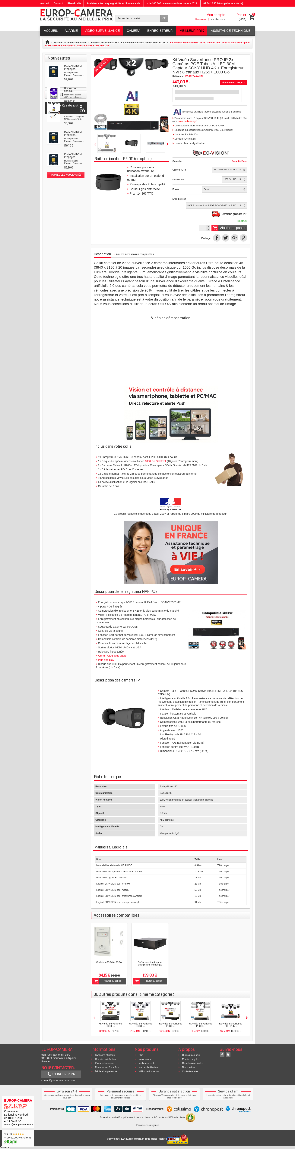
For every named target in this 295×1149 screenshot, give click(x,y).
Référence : (179, 76)
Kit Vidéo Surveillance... (72, 196)
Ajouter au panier (228, 228)
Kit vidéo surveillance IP (104, 42)
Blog (141, 1055)
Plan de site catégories (147, 1125)
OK (164, 18)
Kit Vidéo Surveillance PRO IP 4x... (230, 1025)
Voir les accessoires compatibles (134, 254)
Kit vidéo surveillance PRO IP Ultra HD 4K (143, 42)
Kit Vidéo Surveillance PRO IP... (110, 1025)
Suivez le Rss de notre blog (66, 220)
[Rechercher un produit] (137, 18)
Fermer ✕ (5, 1147)
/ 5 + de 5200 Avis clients (17, 1137)
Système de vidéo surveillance (70, 42)
